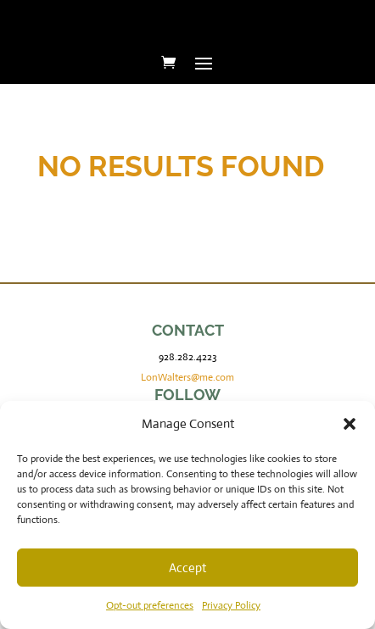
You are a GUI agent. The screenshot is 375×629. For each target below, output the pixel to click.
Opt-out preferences (149, 605)
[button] (349, 423)
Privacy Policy (231, 605)
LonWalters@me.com (187, 377)
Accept (187, 567)
